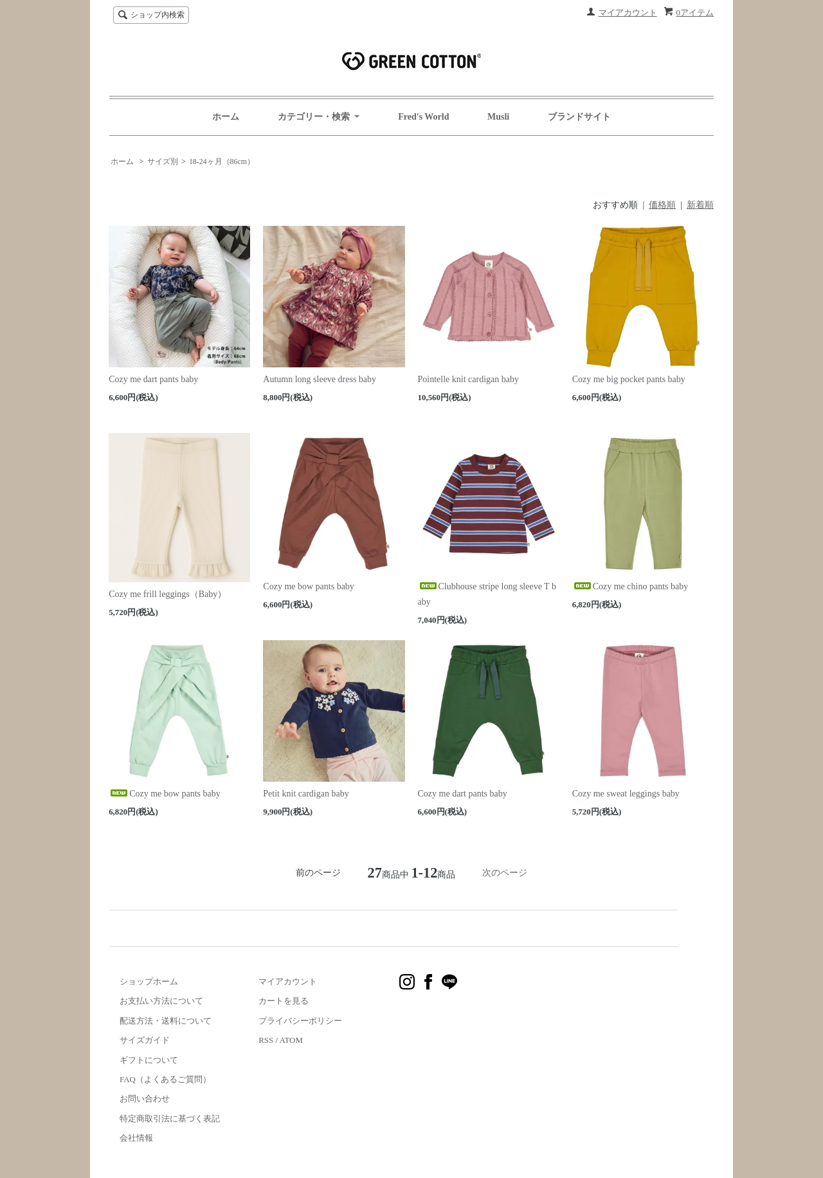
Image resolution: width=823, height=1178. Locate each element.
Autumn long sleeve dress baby (319, 379)
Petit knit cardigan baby (305, 793)
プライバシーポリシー (300, 1021)
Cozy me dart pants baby (153, 379)
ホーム (225, 117)
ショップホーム (149, 981)
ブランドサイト (579, 117)
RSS (265, 1040)
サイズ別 (162, 161)
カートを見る (283, 1001)
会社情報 (136, 1138)
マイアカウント (628, 12)
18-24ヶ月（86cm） (222, 161)
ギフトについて (149, 1060)
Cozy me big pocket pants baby (628, 379)
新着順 (700, 205)
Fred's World (423, 117)
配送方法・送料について (166, 1021)
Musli (498, 117)
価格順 (662, 205)
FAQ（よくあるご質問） (165, 1079)
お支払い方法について (161, 1001)
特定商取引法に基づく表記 (170, 1118)
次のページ (504, 873)
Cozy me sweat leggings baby (626, 793)
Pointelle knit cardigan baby (468, 379)
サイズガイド (145, 1040)
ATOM (291, 1040)
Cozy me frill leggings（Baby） (167, 594)
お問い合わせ (145, 1098)
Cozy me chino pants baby (630, 586)
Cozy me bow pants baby (308, 586)
